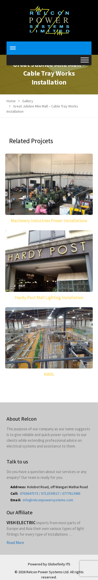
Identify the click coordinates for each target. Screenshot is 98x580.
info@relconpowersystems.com (48, 500)
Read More (15, 542)
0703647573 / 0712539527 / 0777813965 (50, 493)
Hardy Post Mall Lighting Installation (49, 297)
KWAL (49, 374)
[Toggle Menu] (84, 59)
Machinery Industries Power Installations (49, 220)
